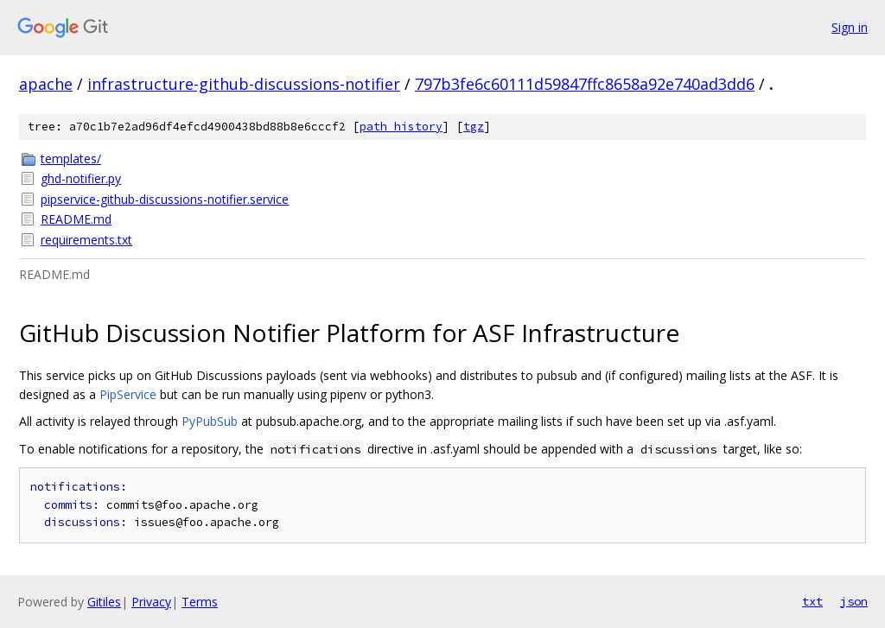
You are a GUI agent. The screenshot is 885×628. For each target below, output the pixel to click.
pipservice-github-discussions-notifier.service (165, 199)
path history (401, 126)
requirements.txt (86, 240)
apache (46, 83)
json (854, 601)
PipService (127, 394)
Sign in (849, 27)
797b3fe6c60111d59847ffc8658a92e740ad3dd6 (584, 83)
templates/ (71, 158)
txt (812, 601)
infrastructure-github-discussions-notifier (243, 83)
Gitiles (104, 601)
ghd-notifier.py (81, 178)
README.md (76, 219)
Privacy (151, 601)
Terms (199, 601)
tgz (473, 126)
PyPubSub (209, 421)
